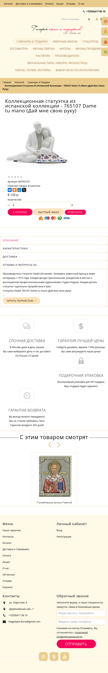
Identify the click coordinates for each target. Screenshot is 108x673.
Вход (59, 530)
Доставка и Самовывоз (29, 3)
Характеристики (15, 248)
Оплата (49, 3)
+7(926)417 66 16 (95, 11)
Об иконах (9, 574)
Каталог (8, 3)
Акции (60, 3)
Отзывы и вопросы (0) (20, 264)
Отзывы (70, 3)
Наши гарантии (12, 530)
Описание (10, 240)
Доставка (10, 256)
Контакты (8, 536)
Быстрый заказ (48, 212)
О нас (81, 3)
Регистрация (64, 536)
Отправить (76, 644)
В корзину (20, 212)
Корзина (7, 587)
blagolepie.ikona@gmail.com (24, 621)
